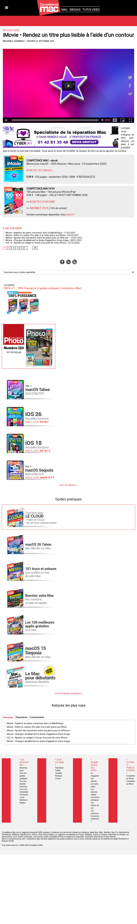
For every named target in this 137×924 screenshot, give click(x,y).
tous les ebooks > (68, 485)
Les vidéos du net (95, 805)
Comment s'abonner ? (95, 818)
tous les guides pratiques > (69, 693)
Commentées (37, 717)
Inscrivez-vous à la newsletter (24, 789)
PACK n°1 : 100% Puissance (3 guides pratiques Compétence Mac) (43, 288)
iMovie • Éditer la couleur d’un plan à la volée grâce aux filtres (34, 235)
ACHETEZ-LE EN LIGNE (42, 201)
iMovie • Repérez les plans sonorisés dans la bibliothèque (32, 233)
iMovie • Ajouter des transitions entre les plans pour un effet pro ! (36, 238)
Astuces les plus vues (68, 705)
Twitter (58, 770)
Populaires (21, 717)
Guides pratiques (68, 499)
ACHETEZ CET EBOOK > (39, 170)
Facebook (59, 768)
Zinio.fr (70, 214)
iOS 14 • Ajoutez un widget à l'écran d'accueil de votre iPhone (34, 243)
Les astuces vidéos (94, 792)
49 (35, 248)
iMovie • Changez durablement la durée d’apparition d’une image (36, 240)
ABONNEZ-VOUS (39, 208)
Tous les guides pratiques (23, 776)
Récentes (8, 717)
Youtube (58, 773)
